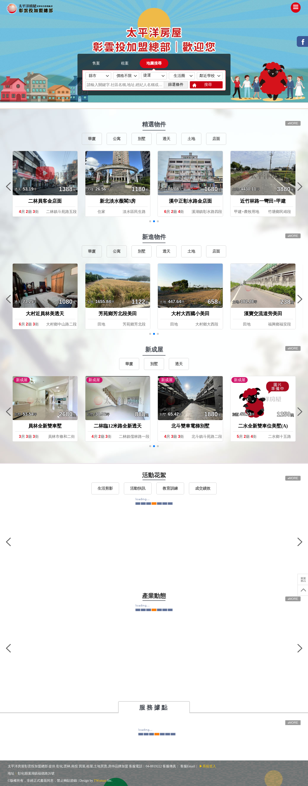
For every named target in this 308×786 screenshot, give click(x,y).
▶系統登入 (207, 766)
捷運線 (149, 76)
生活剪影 (105, 488)
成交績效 (202, 488)
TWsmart (100, 780)
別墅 (141, 139)
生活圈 (180, 76)
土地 (191, 139)
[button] (150, 221)
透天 (166, 139)
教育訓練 (170, 488)
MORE (293, 236)
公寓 (117, 139)
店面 (216, 139)
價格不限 (124, 76)
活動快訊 (137, 488)
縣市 (96, 76)
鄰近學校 (207, 76)
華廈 (92, 139)
